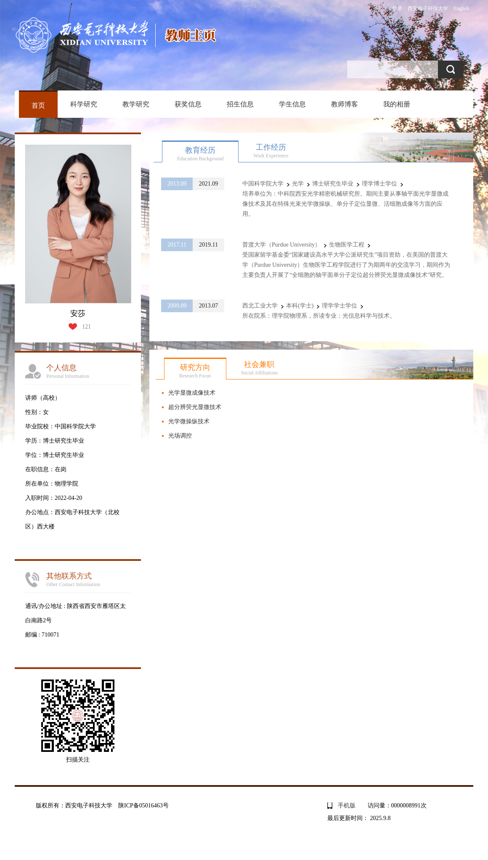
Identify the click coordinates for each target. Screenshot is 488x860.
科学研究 (83, 104)
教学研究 (135, 104)
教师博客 (344, 104)
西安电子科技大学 (428, 8)
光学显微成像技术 (191, 393)
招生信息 (240, 104)
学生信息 (292, 104)
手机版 (346, 805)
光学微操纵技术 (189, 421)
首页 (38, 105)
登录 (397, 8)
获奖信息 (188, 104)
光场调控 (180, 436)
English (461, 8)
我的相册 (396, 104)
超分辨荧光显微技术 (194, 407)
